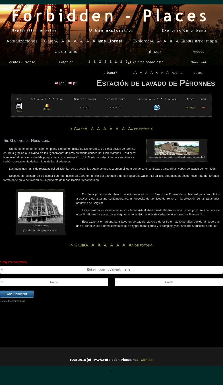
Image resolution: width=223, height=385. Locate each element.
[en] (61, 83)
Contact (147, 360)
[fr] (73, 83)
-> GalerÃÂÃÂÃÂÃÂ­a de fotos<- (111, 245)
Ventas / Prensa (22, 62)
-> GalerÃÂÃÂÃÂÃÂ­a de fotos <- (111, 128)
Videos (198, 51)
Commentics (18, 301)
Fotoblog (66, 62)
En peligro (190, 107)
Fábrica (19, 109)
